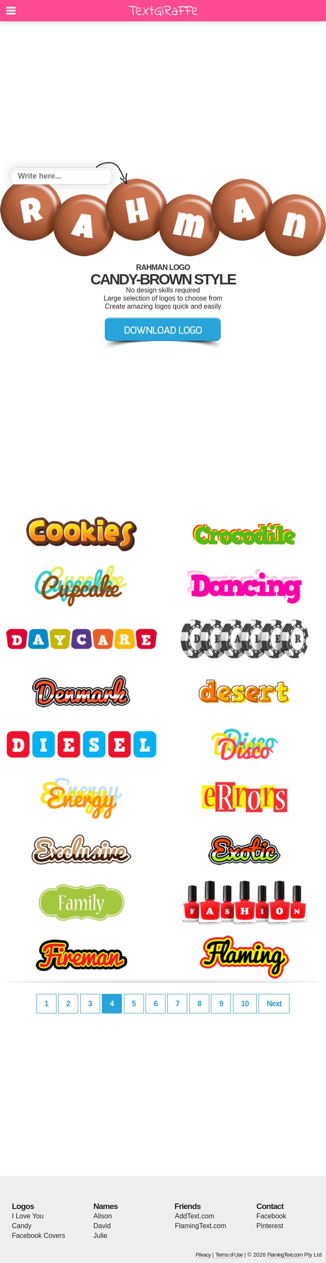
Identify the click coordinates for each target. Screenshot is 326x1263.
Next (274, 1003)
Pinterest (269, 1225)
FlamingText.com (200, 1225)
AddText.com (194, 1216)
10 (245, 1003)
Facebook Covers (38, 1235)
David (102, 1225)
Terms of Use (229, 1255)
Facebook (271, 1216)
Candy (21, 1225)
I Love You (28, 1216)
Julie (100, 1235)
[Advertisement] (163, 95)
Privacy (203, 1255)
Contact (270, 1206)
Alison (102, 1216)
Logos (23, 1206)
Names (105, 1206)
